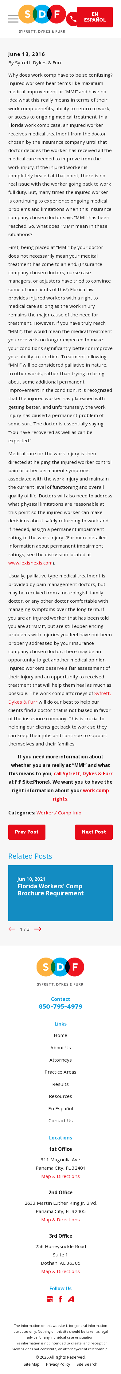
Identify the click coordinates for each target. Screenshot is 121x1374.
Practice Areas (60, 1072)
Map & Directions (60, 1176)
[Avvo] (71, 1299)
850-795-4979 (61, 1006)
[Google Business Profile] (50, 1299)
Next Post (94, 831)
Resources (60, 1096)
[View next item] (37, 929)
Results (60, 1084)
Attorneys (60, 1060)
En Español (60, 1108)
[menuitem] (32, 1364)
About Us (60, 1047)
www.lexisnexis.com (30, 563)
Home (60, 1035)
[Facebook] (60, 1299)
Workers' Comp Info (59, 813)
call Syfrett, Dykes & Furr (83, 773)
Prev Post (26, 831)
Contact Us (61, 1120)
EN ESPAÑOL (95, 16)
